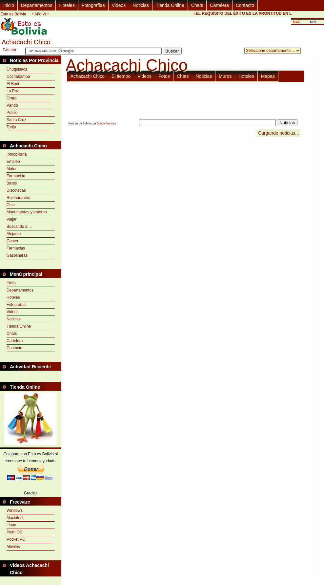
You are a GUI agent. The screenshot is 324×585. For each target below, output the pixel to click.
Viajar (11, 219)
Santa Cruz (16, 120)
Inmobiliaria (17, 154)
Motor (12, 168)
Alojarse (14, 233)
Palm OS (14, 532)
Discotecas (16, 190)
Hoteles (66, 5)
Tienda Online (170, 5)
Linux (11, 525)
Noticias (140, 5)
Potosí (12, 112)
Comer (12, 241)
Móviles (13, 546)
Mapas (268, 76)
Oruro (12, 98)
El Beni (13, 83)
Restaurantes (18, 197)
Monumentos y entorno (27, 212)
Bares (12, 183)
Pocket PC (16, 539)
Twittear (9, 50)
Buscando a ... (19, 226)
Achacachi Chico (88, 76)
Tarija (11, 127)
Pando (12, 105)
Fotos (164, 76)
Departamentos (36, 5)
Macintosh (16, 517)
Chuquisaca (17, 69)
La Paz (13, 91)
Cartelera (219, 5)
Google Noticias (106, 123)
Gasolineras (17, 255)
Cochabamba (18, 76)
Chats (197, 5)
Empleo (13, 161)
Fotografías (93, 5)
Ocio (11, 205)
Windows (15, 510)
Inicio (8, 5)
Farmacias (16, 248)
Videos (119, 5)
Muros (225, 76)
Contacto (245, 5)
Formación (16, 176)
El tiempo (121, 76)
